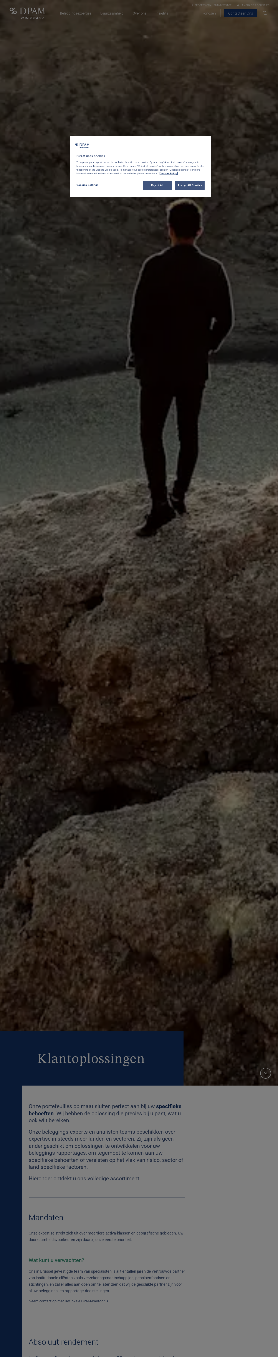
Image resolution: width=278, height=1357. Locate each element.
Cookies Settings (87, 185)
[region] (140, 166)
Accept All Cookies (190, 185)
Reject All (157, 185)
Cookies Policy (168, 173)
